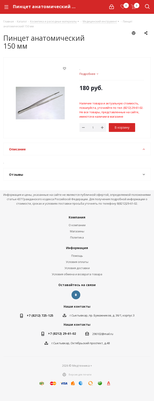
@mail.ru (107, 334)
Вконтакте (76, 294)
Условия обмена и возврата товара (77, 274)
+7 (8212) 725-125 (40, 315)
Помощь (77, 256)
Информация (77, 248)
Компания (77, 217)
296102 (97, 334)
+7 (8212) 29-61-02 (62, 333)
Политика (77, 237)
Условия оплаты (77, 262)
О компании (77, 225)
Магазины (77, 231)
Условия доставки (77, 268)
